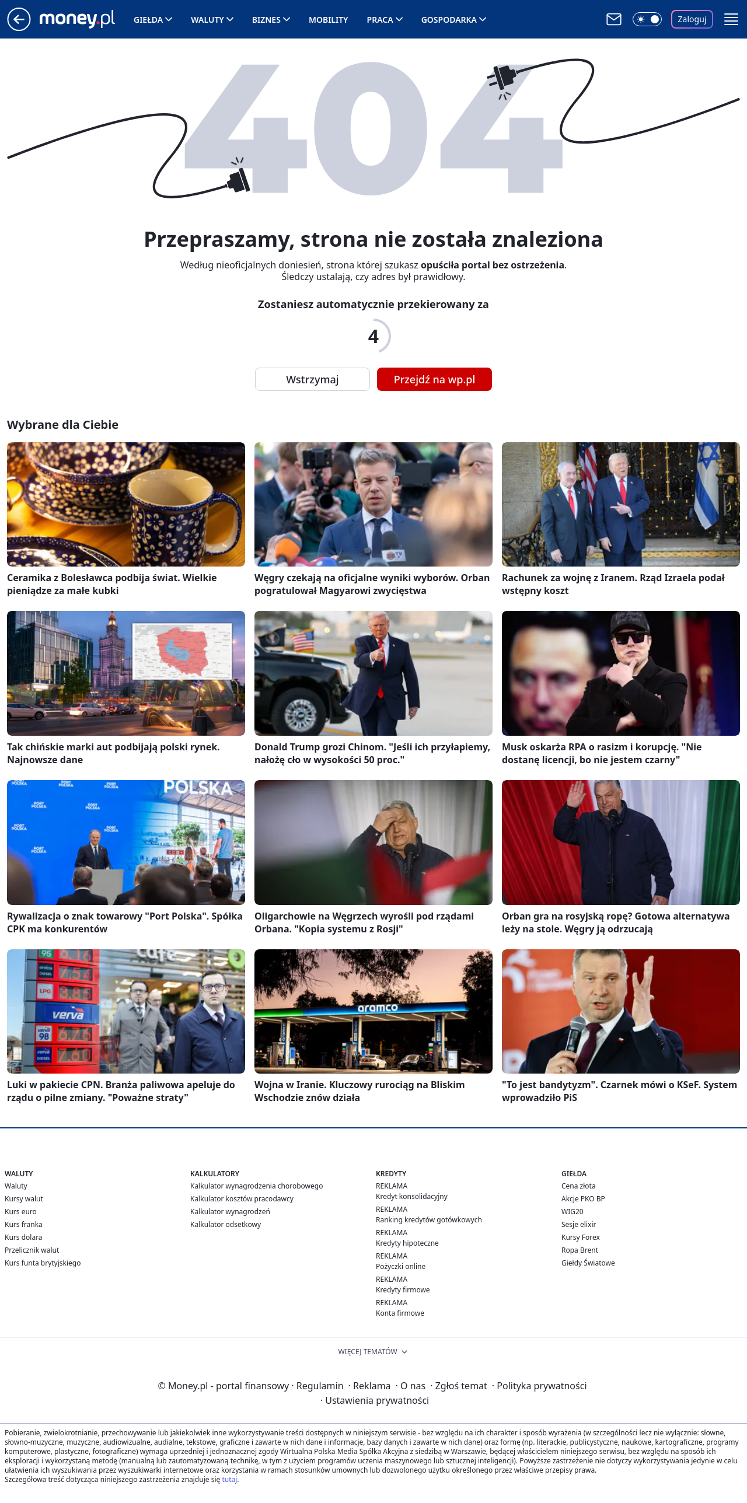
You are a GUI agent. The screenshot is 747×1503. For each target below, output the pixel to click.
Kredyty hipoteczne (407, 1243)
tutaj (229, 1479)
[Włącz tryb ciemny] (647, 19)
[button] (731, 19)
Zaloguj (692, 19)
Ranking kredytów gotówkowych (429, 1220)
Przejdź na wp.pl (435, 379)
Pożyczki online (400, 1266)
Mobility (328, 19)
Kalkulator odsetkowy (225, 1224)
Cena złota (578, 1186)
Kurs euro (21, 1212)
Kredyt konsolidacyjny (412, 1196)
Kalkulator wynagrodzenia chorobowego (256, 1186)
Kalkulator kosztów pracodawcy (242, 1199)
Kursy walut (24, 1199)
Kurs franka (24, 1224)
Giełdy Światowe (588, 1263)
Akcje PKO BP (583, 1199)
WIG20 (572, 1212)
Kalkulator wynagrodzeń (230, 1212)
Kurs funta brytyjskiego (43, 1263)
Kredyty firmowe (403, 1290)
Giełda (148, 19)
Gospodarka (449, 19)
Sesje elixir (578, 1224)
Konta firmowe (400, 1313)
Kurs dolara (24, 1237)
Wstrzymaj (312, 379)
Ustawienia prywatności (374, 1400)
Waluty (207, 19)
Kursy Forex (580, 1237)
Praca (380, 19)
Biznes (266, 19)
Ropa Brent (579, 1250)
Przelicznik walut (32, 1250)
